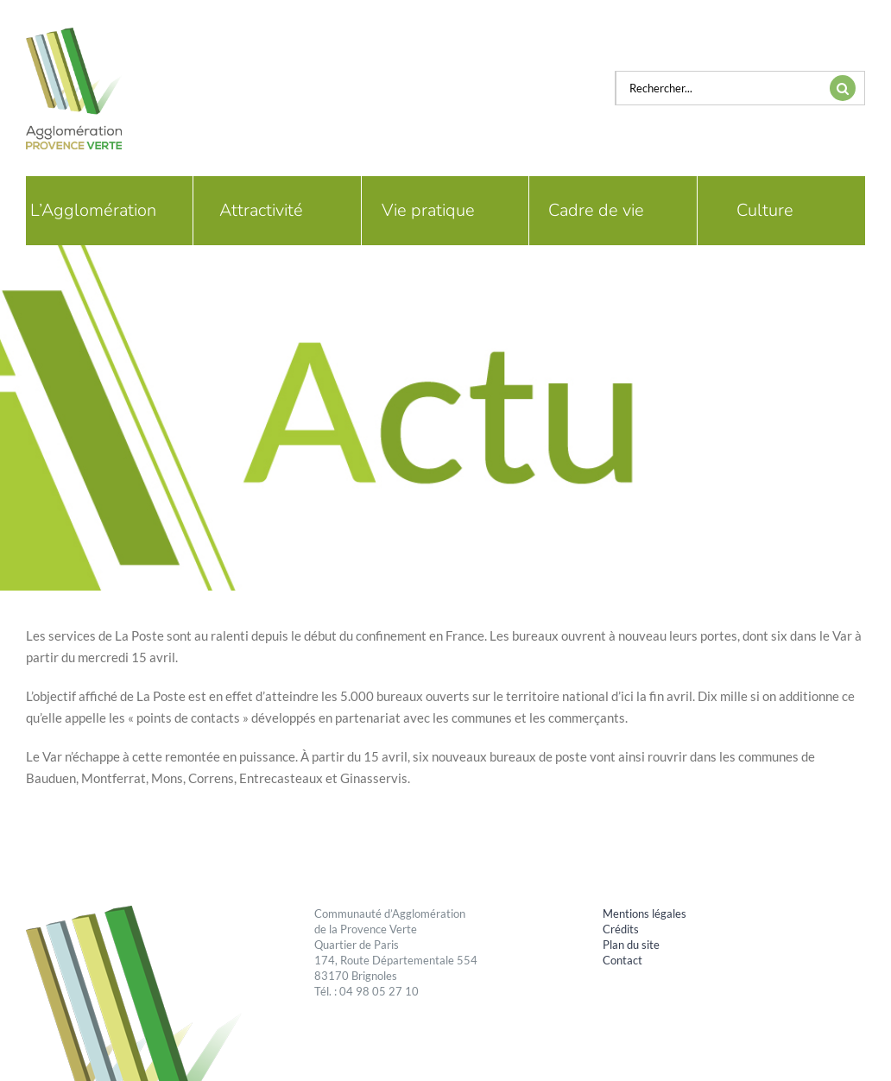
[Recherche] (843, 88)
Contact (622, 960)
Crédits (621, 929)
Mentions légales (644, 913)
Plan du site (631, 944)
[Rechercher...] (718, 88)
